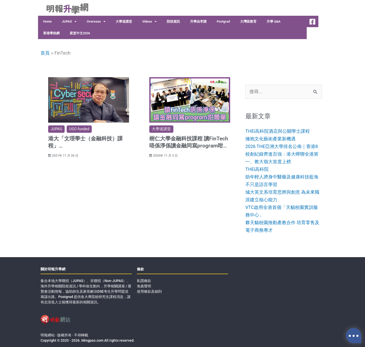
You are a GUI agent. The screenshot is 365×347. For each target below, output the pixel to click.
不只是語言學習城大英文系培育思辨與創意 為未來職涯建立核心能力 (282, 191)
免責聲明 (144, 285)
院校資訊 (173, 21)
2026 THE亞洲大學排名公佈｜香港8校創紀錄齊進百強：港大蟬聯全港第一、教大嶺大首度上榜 (281, 154)
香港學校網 (51, 33)
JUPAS (69, 22)
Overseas (96, 22)
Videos (149, 22)
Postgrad (223, 21)
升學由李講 (198, 21)
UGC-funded (79, 128)
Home (47, 21)
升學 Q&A (274, 21)
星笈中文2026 (80, 33)
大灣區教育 (248, 21)
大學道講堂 (124, 21)
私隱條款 (144, 279)
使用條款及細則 (149, 290)
